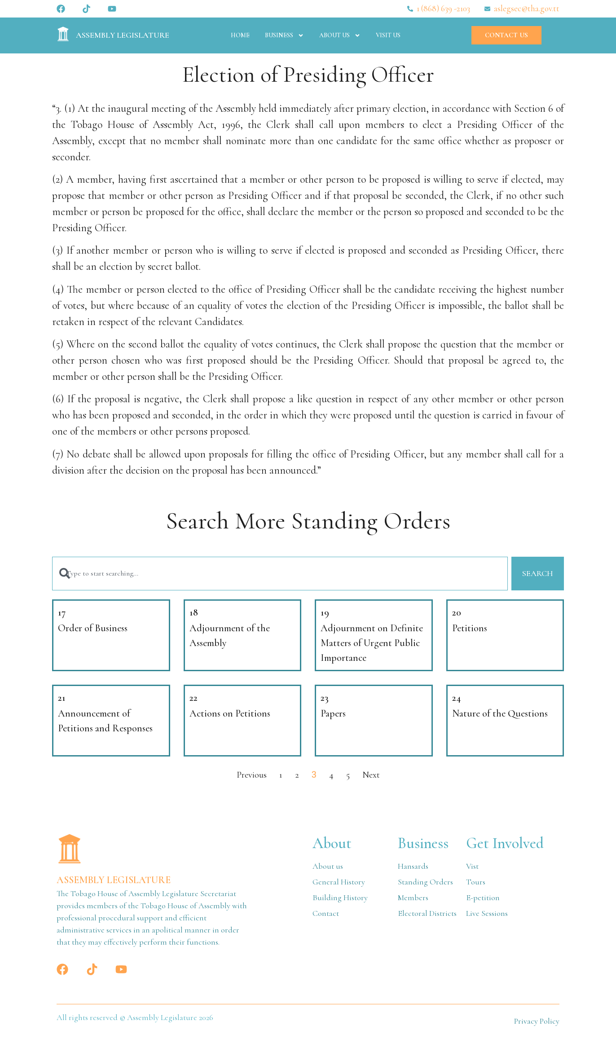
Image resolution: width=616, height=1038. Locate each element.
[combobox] (279, 574)
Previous (252, 775)
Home (240, 35)
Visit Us (388, 35)
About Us (340, 35)
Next (371, 775)
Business (284, 35)
